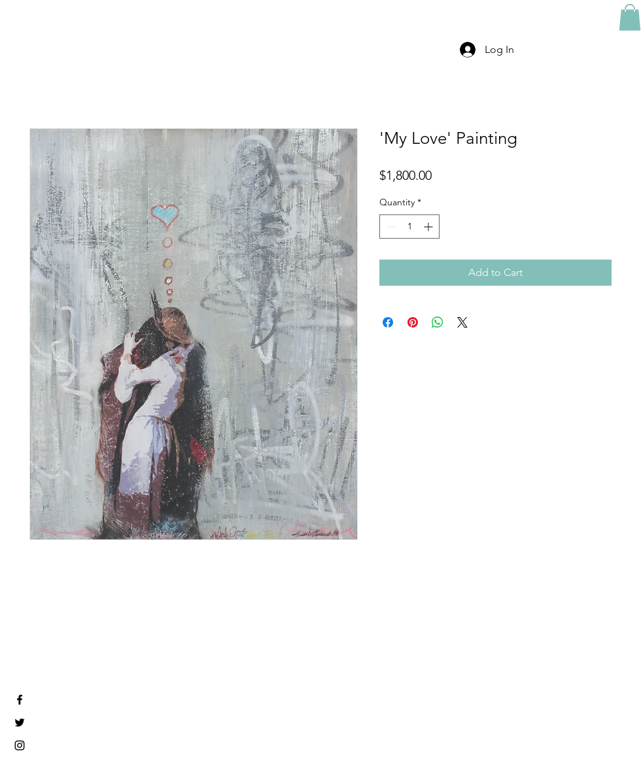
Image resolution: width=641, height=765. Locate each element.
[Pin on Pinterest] (413, 322)
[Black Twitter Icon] (19, 722)
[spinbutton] (409, 226)
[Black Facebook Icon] (19, 699)
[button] (630, 17)
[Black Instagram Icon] (19, 745)
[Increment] (429, 226)
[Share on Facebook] (388, 322)
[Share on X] (462, 322)
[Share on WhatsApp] (437, 322)
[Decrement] (389, 226)
